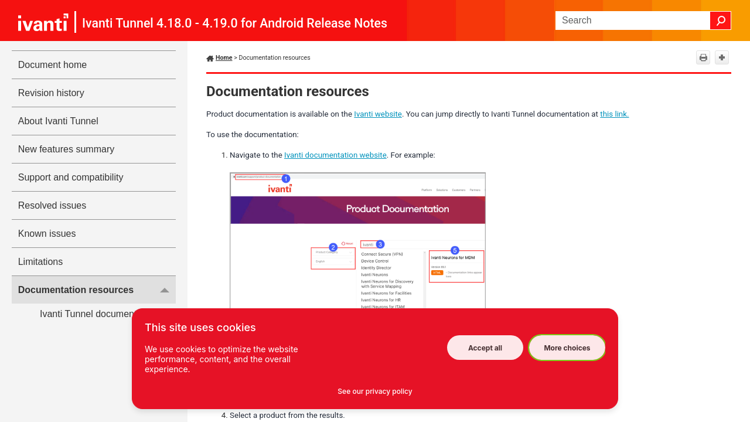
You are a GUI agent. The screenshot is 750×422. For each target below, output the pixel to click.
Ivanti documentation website (335, 155)
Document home (52, 65)
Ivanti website (378, 114)
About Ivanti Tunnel (58, 121)
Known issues (47, 234)
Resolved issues (52, 205)
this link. (614, 114)
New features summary (66, 149)
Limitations (40, 262)
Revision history (51, 93)
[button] (720, 20)
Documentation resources (97, 289)
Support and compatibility (71, 177)
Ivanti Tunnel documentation (98, 314)
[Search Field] (643, 20)
